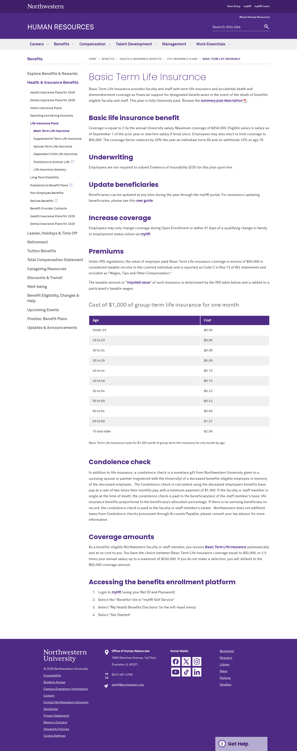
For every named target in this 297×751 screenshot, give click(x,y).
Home (93, 59)
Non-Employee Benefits (46, 193)
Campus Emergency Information (66, 689)
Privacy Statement (56, 715)
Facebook (175, 661)
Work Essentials (213, 44)
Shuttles (225, 684)
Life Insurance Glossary (50, 169)
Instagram (196, 661)
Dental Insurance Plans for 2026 (52, 100)
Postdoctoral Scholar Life (51, 162)
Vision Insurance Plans (46, 108)
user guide (144, 200)
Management (176, 44)
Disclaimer (51, 709)
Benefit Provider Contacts (48, 208)
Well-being (37, 287)
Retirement (37, 242)
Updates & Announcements (52, 328)
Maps (223, 671)
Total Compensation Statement (55, 260)
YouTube (175, 672)
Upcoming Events (43, 310)
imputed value (138, 282)
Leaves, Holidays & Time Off (52, 233)
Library (224, 664)
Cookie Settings (55, 735)
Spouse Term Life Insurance (53, 146)
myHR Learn (262, 6)
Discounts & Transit (45, 278)
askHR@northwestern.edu (128, 685)
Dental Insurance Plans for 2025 (52, 223)
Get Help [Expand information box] (238, 744)
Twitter (186, 661)
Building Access (54, 682)
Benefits (64, 44)
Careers (39, 44)
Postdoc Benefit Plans (47, 319)
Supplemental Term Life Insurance (58, 138)
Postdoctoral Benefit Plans (49, 185)
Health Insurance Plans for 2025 (52, 216)
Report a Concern (55, 722)
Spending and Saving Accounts (51, 115)
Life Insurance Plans (44, 123)
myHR (247, 6)
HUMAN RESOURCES (60, 27)
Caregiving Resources (46, 269)
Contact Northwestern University (66, 702)
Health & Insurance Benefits (52, 83)
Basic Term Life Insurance (51, 131)
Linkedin (196, 672)
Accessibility (52, 675)
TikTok (186, 672)
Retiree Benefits (41, 201)
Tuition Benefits (41, 251)
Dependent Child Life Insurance (55, 154)
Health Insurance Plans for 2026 (52, 92)
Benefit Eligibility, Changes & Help (53, 298)
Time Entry (233, 6)
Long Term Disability (44, 177)
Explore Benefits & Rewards (52, 74)
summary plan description (222, 100)
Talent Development (136, 44)
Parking (225, 678)
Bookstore (227, 651)
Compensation (95, 44)
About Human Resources (254, 17)
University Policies (56, 729)
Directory (226, 657)
